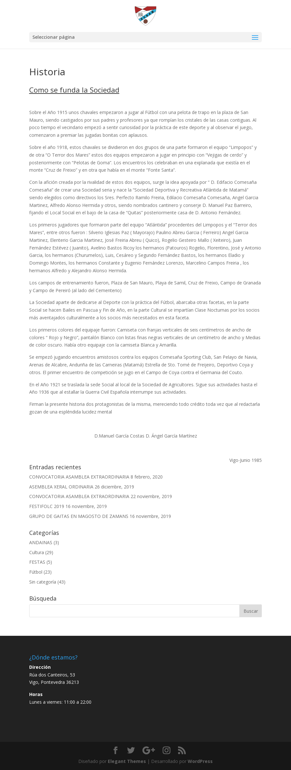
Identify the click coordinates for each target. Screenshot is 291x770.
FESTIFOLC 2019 (46, 506)
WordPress (200, 761)
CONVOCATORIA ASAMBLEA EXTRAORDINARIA (79, 477)
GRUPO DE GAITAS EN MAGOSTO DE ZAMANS (78, 516)
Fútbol (35, 572)
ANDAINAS (40, 542)
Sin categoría (42, 582)
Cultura (36, 552)
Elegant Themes (127, 761)
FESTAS (37, 562)
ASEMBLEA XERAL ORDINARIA (61, 487)
